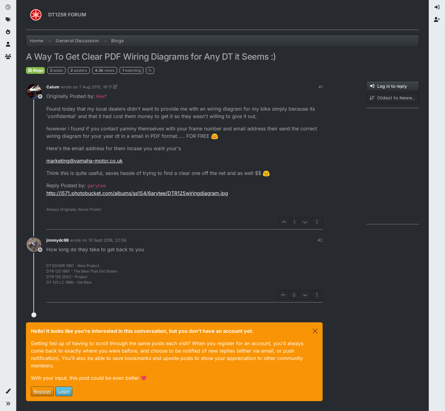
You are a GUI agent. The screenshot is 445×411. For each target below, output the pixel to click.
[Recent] (8, 7)
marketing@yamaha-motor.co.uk (84, 161)
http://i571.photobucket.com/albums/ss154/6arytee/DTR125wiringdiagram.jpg (137, 193)
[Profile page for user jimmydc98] (34, 244)
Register (42, 391)
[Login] (437, 7)
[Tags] (8, 20)
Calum (52, 86)
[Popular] (8, 32)
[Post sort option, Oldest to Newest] (393, 98)
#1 (321, 86)
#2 (320, 240)
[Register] (437, 20)
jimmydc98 (57, 240)
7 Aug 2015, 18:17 (95, 86)
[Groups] (8, 57)
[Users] (8, 44)
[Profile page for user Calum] (34, 91)
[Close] (315, 331)
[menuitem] (437, 7)
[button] (8, 391)
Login (64, 391)
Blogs (35, 70)
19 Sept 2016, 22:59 (107, 240)
